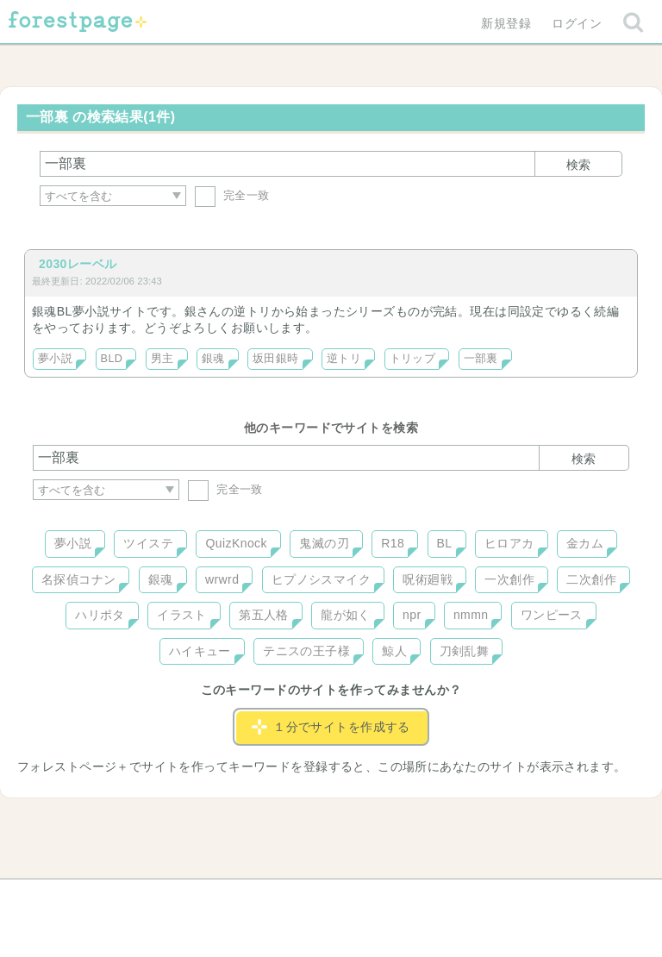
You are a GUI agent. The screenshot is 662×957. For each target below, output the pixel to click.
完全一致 (232, 195)
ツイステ (148, 543)
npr (412, 615)
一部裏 (481, 359)
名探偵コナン (78, 579)
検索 (578, 165)
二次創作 (591, 579)
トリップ (413, 359)
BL (445, 543)
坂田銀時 (276, 359)
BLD (112, 359)
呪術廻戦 (428, 579)
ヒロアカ (509, 543)
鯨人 (394, 651)
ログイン (577, 23)
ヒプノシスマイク (321, 579)
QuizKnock (235, 543)
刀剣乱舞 (465, 651)
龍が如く (346, 615)
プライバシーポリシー (517, 898)
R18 (392, 543)
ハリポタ (100, 615)
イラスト (182, 615)
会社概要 (397, 898)
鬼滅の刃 (324, 543)
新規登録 (506, 23)
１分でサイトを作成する (331, 727)
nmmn (471, 615)
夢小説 (55, 359)
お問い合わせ (206, 898)
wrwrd (222, 579)
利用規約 (307, 898)
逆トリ (344, 359)
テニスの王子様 (306, 651)
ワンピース (552, 615)
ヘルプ (110, 898)
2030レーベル (78, 264)
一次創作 (509, 579)
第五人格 (264, 615)
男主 (162, 359)
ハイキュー (200, 651)
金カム (584, 543)
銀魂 (213, 359)
